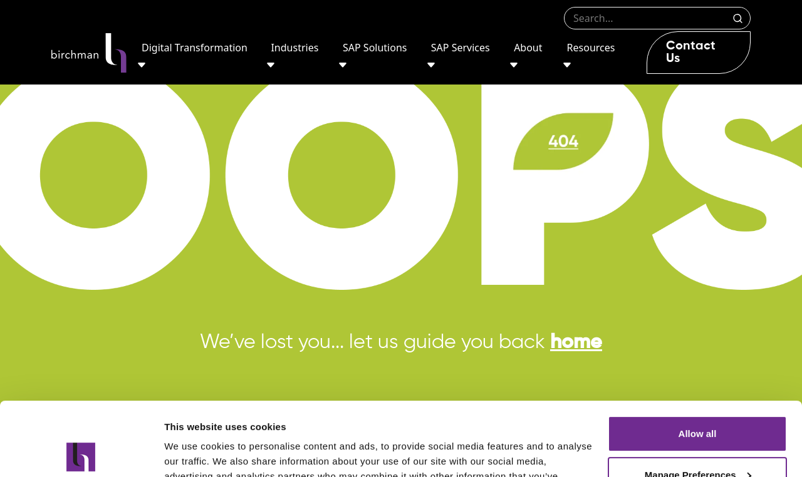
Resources (591, 47)
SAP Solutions (375, 47)
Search (738, 18)
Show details (193, 452)
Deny (697, 442)
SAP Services (460, 47)
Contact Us (691, 52)
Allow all (698, 360)
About (528, 47)
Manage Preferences (698, 401)
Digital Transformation (194, 47)
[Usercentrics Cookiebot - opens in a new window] (81, 452)
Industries (294, 47)
